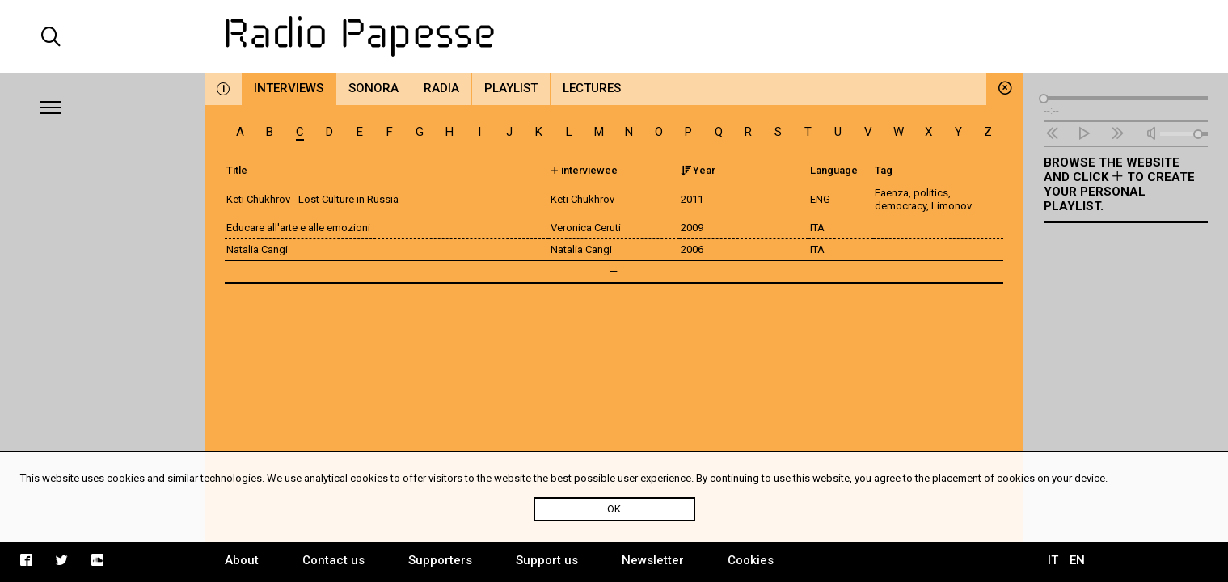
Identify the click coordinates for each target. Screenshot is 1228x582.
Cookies (751, 560)
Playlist (511, 88)
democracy (900, 206)
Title (236, 170)
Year (698, 170)
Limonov (951, 206)
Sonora (373, 88)
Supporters (440, 560)
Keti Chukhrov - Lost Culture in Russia (312, 199)
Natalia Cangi (257, 249)
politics (931, 193)
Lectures (592, 88)
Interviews (288, 88)
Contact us (333, 560)
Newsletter (653, 560)
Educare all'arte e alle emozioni (298, 227)
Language (834, 170)
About (242, 560)
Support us (547, 560)
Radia (441, 88)
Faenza (892, 193)
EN (1077, 560)
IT (1053, 560)
